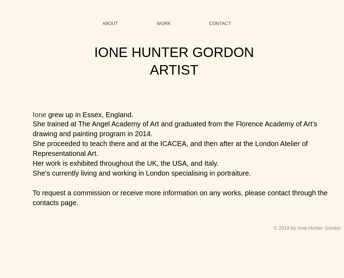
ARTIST (174, 69)
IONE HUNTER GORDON (174, 52)
